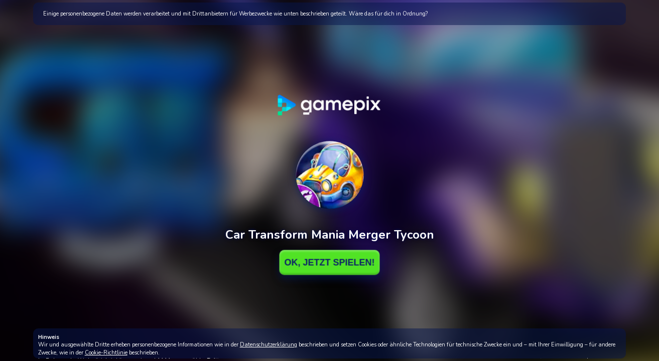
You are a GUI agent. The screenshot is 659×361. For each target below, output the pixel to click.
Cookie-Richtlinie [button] (106, 352)
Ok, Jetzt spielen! (329, 262)
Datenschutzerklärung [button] (268, 344)
